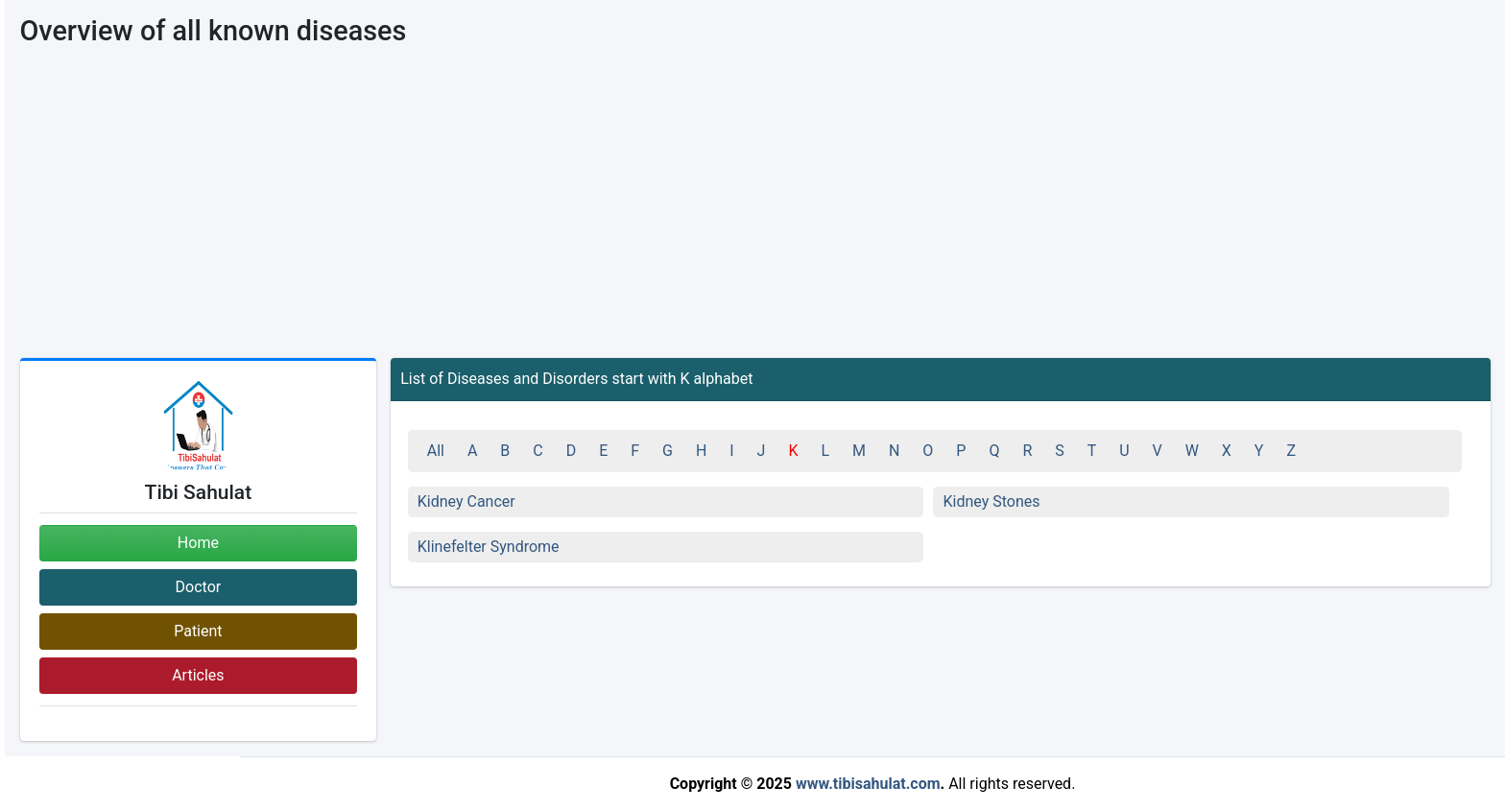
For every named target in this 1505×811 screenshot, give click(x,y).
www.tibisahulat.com (868, 784)
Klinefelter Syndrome (489, 546)
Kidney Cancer (466, 501)
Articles (198, 675)
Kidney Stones (991, 501)
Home (198, 543)
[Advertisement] (755, 214)
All (435, 450)
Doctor (199, 587)
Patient (198, 631)
